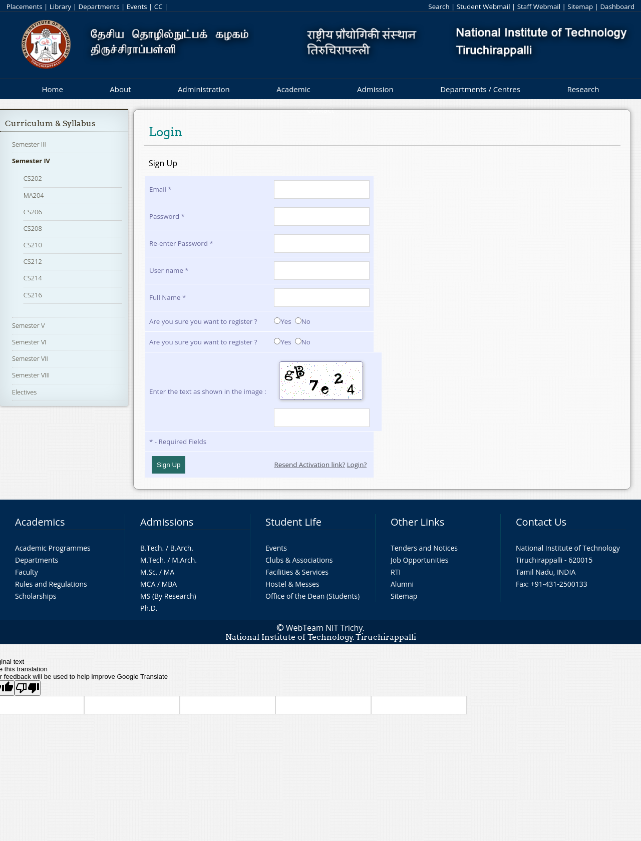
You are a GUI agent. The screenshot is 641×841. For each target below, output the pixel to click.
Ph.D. (149, 608)
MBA (169, 584)
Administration (204, 89)
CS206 (33, 211)
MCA (147, 584)
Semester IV (31, 160)
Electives (24, 391)
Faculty (26, 572)
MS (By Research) (168, 596)
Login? (357, 464)
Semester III (29, 144)
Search (438, 6)
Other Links (417, 522)
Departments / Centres (480, 89)
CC (158, 6)
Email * (160, 189)
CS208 (33, 228)
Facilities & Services (297, 572)
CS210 (33, 244)
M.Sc (148, 572)
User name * (169, 270)
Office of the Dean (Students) (312, 596)
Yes (282, 321)
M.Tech (152, 560)
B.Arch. (181, 548)
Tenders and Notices (424, 548)
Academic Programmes (53, 548)
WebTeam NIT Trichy (324, 627)
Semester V (28, 325)
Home (52, 89)
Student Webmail (483, 6)
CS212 (33, 261)
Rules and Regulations (51, 584)
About (120, 89)
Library (60, 6)
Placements (25, 6)
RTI (396, 572)
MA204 (34, 195)
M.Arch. (184, 560)
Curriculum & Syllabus (50, 123)
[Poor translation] (28, 688)
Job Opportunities (419, 560)
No (302, 321)
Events (137, 6)
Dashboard (617, 6)
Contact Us (541, 522)
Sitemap (580, 6)
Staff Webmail (538, 6)
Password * (167, 216)
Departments (99, 6)
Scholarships (35, 596)
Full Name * (167, 297)
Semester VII (30, 358)
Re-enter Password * (181, 243)
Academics (40, 522)
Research (583, 89)
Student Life (293, 522)
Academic (293, 89)
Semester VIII (31, 374)
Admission (375, 89)
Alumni (402, 584)
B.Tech (151, 548)
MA (169, 572)
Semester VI (29, 341)
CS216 (33, 294)
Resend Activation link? (309, 464)
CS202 (33, 178)
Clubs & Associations (299, 560)
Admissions (166, 522)
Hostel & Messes (292, 584)
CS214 (33, 277)
